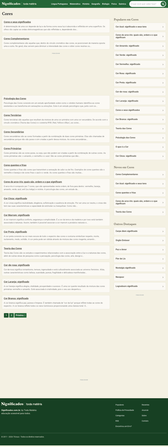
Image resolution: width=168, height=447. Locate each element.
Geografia (95, 4)
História (85, 4)
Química (122, 4)
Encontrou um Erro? (124, 428)
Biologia (105, 4)
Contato (145, 422)
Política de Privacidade (125, 412)
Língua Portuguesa (59, 4)
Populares (120, 406)
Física (114, 4)
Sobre (144, 417)
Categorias (120, 417)
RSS (117, 422)
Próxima (21, 333)
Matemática (75, 4)
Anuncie (145, 412)
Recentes (145, 406)
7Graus (16, 438)
